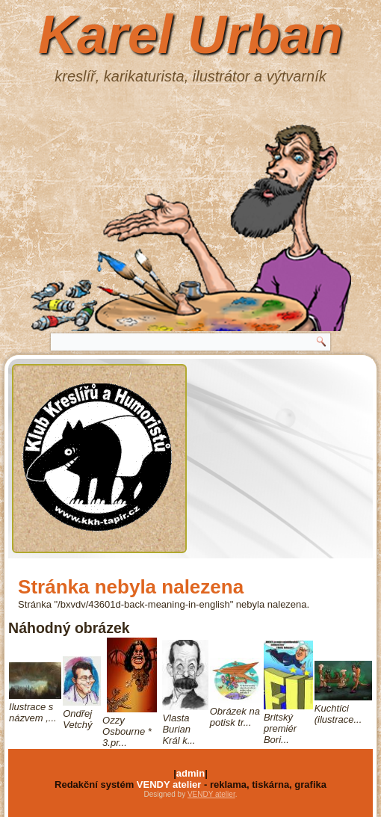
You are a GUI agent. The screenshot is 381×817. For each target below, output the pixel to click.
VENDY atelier (169, 784)
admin (190, 773)
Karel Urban (190, 34)
